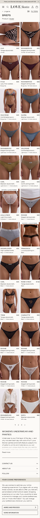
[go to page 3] (21, 424)
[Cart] (37, 7)
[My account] (32, 7)
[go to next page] (24, 425)
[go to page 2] (18, 424)
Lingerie (6, 11)
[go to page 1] (15, 424)
